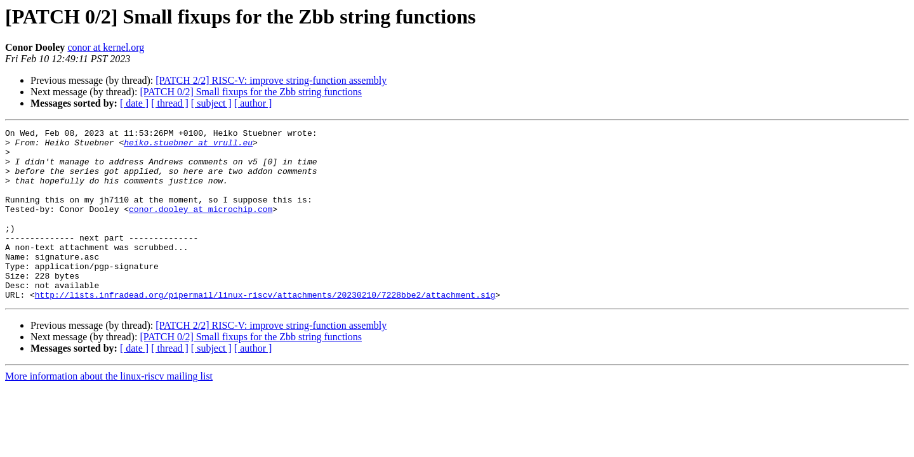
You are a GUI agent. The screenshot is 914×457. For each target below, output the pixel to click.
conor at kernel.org (105, 47)
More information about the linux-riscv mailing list (109, 410)
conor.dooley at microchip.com (200, 226)
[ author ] (253, 103)
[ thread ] (170, 103)
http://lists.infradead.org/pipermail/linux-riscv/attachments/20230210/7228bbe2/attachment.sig (265, 328)
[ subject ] (211, 103)
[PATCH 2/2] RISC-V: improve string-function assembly (271, 80)
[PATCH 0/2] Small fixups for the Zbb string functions (251, 91)
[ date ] (134, 103)
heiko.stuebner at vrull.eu (188, 146)
